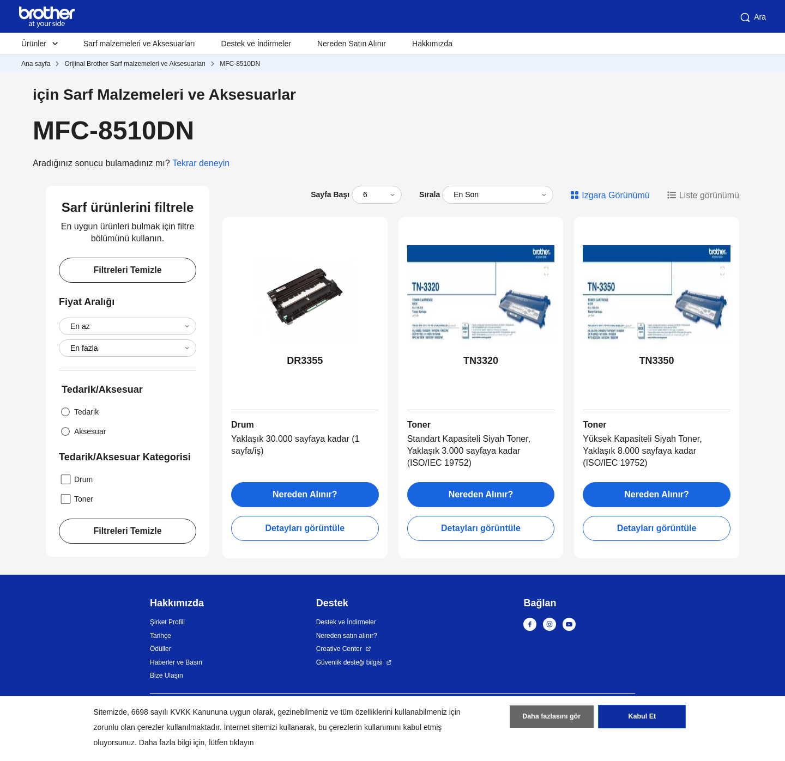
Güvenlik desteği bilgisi (349, 662)
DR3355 (305, 360)
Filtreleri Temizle (127, 270)
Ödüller (160, 649)
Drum (76, 479)
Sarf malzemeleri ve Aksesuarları (139, 43)
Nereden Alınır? (305, 494)
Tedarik (79, 411)
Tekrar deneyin (201, 163)
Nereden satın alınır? (346, 636)
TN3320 (480, 360)
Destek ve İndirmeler (256, 43)
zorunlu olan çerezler (129, 727)
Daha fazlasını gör (551, 719)
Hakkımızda (432, 43)
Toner (76, 499)
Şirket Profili (167, 622)
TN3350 (656, 360)
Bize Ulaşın (166, 675)
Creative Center (339, 649)
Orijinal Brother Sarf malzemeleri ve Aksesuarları (135, 64)
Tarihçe (160, 636)
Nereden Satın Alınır (351, 43)
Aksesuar (82, 431)
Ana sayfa (35, 64)
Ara (752, 17)
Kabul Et (642, 719)
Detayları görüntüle (305, 528)
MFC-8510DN (240, 64)
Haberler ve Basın (176, 662)
